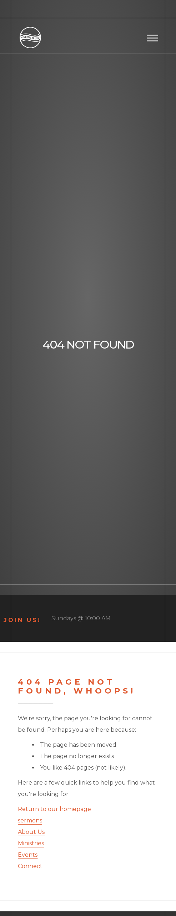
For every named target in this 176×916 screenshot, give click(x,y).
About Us (31, 832)
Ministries (31, 843)
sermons (30, 820)
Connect (30, 866)
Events (27, 854)
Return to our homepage (54, 809)
